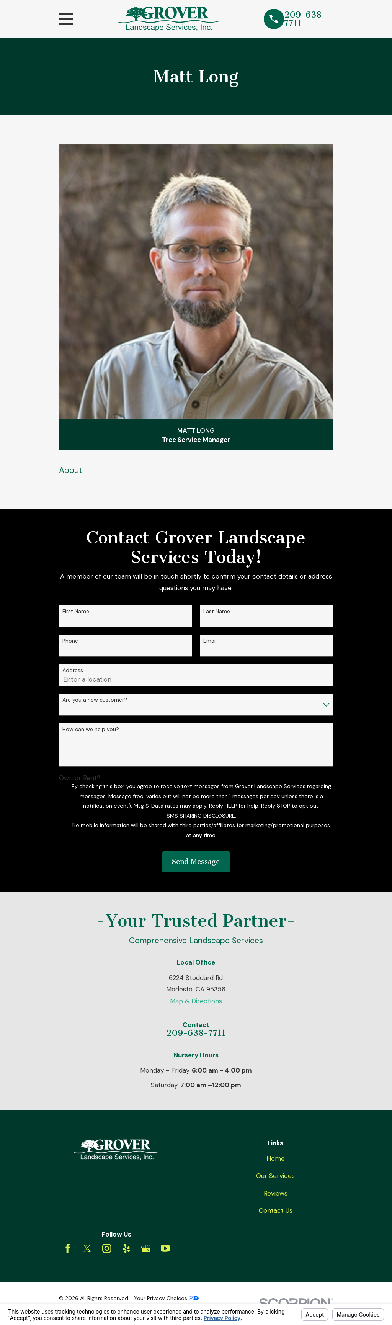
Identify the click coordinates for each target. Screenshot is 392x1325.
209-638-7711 (305, 19)
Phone (70, 641)
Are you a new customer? (94, 700)
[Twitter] (87, 1248)
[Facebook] (67, 1248)
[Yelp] (126, 1248)
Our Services (275, 1175)
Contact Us (275, 1210)
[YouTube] (165, 1248)
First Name (75, 611)
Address (72, 670)
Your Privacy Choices (166, 1298)
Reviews (275, 1193)
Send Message (196, 861)
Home (275, 1158)
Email (210, 641)
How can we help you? (90, 729)
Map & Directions (196, 1001)
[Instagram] (106, 1248)
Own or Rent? (79, 778)
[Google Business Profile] (145, 1248)
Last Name (216, 611)
